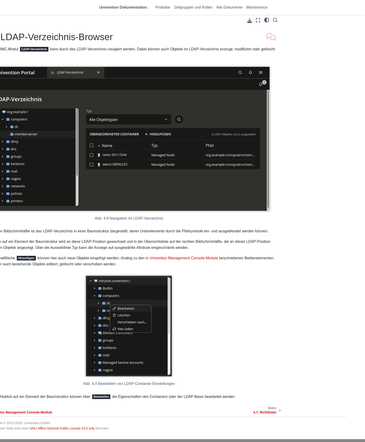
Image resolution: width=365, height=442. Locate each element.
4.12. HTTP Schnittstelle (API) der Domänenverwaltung (53, 239)
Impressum (266, 426)
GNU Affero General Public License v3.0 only (171, 398)
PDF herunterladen (51, 372)
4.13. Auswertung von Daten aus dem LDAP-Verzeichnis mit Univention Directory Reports (52, 254)
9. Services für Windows (43, 304)
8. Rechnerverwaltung (41, 297)
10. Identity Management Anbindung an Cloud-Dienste (46, 314)
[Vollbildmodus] (258, 20)
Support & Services (196, 415)
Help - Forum (192, 426)
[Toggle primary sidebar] (92, 20)
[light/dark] (266, 20)
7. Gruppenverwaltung (41, 290)
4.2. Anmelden (39, 118)
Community (190, 420)
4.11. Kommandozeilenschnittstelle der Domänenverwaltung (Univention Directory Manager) (54, 223)
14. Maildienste (36, 347)
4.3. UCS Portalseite (43, 126)
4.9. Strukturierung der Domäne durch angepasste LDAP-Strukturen (51, 192)
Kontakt (263, 415)
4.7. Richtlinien (39, 166)
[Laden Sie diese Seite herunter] (249, 20)
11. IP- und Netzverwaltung (45, 325)
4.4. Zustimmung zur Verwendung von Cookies (53, 135)
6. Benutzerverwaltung (41, 282)
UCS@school (98, 426)
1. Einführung (35, 76)
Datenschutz (267, 431)
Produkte (162, 7)
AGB (261, 420)
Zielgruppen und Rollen (193, 7)
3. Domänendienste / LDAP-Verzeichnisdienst (45, 93)
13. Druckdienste (37, 339)
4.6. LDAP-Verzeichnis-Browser (53, 159)
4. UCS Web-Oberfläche (43, 103)
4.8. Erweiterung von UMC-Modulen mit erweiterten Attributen (53, 176)
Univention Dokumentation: (123, 7)
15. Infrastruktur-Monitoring (45, 354)
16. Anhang (33, 362)
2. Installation (34, 83)
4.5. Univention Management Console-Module (49, 148)
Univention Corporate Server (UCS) (114, 420)
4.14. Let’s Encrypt (42, 268)
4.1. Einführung (39, 111)
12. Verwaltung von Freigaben (47, 332)
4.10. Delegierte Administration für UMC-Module (53, 207)
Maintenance (257, 7)
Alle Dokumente (229, 7)
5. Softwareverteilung (40, 275)
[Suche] (275, 20)
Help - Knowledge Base (199, 431)
